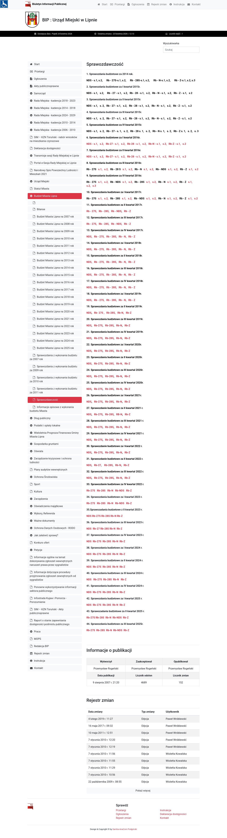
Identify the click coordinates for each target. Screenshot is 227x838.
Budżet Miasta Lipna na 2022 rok (53, 326)
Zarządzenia (39, 498)
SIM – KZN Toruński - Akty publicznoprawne (47, 611)
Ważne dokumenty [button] (42, 520)
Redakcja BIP (39, 646)
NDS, (89, 236)
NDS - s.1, (92, 143)
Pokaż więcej (143, 790)
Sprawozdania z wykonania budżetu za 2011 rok (53, 390)
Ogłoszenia (136, 4)
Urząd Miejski (39, 181)
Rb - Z (128, 211)
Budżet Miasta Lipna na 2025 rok (53, 348)
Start (102, 4)
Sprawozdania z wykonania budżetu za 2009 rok (53, 368)
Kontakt (193, 4)
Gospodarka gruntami (44, 443)
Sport (35, 484)
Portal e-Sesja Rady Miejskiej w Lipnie (53, 162)
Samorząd (37, 93)
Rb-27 (97, 465)
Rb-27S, (98, 363)
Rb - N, (122, 236)
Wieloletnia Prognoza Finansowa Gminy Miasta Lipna (54, 434)
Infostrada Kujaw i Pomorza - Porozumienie (48, 600)
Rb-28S (109, 325)
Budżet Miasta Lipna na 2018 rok (53, 296)
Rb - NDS (116, 211)
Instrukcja (177, 4)
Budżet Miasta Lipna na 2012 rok (53, 253)
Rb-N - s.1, (154, 143)
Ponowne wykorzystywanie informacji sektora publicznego (53, 589)
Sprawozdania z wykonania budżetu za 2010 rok (53, 379)
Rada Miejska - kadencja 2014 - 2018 (52, 108)
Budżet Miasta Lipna (43, 195)
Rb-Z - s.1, (175, 143)
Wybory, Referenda (42, 513)
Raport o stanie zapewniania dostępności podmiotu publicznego (50, 622)
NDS (89, 312)
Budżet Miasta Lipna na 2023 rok (53, 333)
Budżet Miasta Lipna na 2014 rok (53, 267)
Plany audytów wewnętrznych (48, 469)
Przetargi (117, 4)
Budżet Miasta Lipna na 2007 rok (53, 216)
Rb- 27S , (99, 312)
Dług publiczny (40, 418)
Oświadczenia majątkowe (46, 506)
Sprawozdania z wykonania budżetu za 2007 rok (53, 357)
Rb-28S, (111, 312)
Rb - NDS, (116, 223)
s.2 (184, 143)
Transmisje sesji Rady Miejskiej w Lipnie (54, 155)
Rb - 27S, (92, 211)
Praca (35, 631)
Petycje (36, 549)
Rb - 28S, (104, 211)
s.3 (94, 185)
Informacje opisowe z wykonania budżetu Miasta (52, 409)
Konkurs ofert (39, 542)
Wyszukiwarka (171, 43)
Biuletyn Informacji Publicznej (49, 4)
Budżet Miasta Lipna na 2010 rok (53, 238)
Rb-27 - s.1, (112, 143)
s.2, (102, 143)
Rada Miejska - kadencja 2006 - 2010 (52, 129)
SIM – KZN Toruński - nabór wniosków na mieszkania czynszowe (53, 139)
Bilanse (39, 209)
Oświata (36, 451)
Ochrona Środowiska (43, 476)
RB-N (119, 414)
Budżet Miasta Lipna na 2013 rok (53, 260)
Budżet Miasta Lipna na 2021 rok (53, 318)
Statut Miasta (39, 188)
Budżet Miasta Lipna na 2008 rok (53, 223)
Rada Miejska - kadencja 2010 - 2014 (52, 122)
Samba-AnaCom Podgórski (124, 829)
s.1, (100, 169)
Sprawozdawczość (45, 399)
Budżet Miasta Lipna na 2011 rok (53, 245)
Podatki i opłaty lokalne (45, 425)
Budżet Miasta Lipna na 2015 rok (53, 275)
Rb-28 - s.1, (133, 143)
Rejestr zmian (157, 4)
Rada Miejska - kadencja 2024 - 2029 (52, 115)
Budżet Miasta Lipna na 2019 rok (53, 304)
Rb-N (119, 325)
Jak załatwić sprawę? (44, 535)
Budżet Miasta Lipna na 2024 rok (53, 340)
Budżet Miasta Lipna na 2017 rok (53, 289)
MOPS (35, 638)
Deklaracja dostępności (45, 148)
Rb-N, (120, 312)
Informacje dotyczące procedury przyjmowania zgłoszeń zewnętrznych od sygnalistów (53, 576)
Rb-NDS (119, 490)
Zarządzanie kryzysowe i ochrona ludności (51, 460)
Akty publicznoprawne (44, 86)
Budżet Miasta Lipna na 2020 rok (53, 311)
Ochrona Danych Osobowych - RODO (52, 528)
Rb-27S (98, 325)
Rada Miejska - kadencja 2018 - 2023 (52, 100)
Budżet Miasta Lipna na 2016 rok (53, 282)
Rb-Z (128, 312)
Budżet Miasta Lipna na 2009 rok (53, 231)
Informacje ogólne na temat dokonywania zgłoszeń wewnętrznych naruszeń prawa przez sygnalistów (51, 561)
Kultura (36, 491)
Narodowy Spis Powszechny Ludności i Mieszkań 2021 (54, 172)
